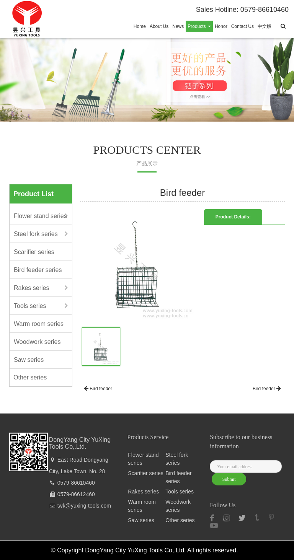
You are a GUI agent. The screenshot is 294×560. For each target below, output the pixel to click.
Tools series (30, 306)
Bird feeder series (38, 270)
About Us (159, 26)
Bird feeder (98, 388)
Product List (33, 194)
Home (140, 26)
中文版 (264, 26)
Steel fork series (36, 234)
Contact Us (242, 26)
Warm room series (39, 324)
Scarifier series (34, 252)
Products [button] (199, 26)
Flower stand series (40, 216)
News (178, 26)
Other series (30, 377)
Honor (221, 26)
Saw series (29, 360)
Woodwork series (37, 342)
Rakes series (31, 288)
